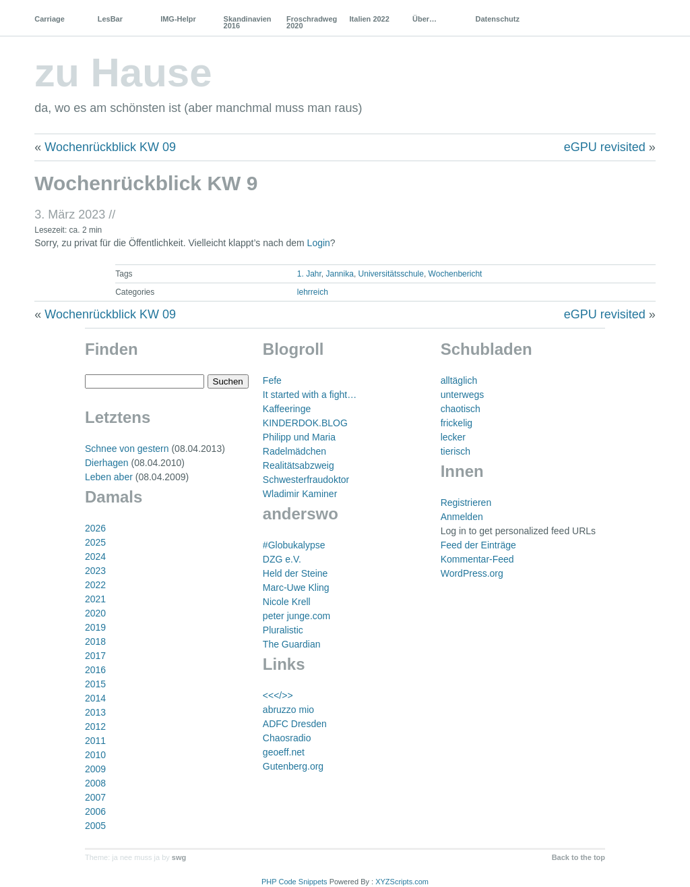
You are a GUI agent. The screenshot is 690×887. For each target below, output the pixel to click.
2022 (95, 584)
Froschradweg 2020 (311, 22)
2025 (95, 542)
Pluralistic (283, 630)
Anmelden (462, 516)
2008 (95, 783)
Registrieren (466, 502)
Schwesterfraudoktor (306, 479)
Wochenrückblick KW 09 (110, 147)
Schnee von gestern (127, 448)
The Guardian (292, 644)
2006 (95, 811)
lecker (453, 437)
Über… (424, 19)
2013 (95, 712)
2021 (95, 599)
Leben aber (109, 476)
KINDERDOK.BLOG (305, 423)
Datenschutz (497, 19)
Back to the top (578, 857)
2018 (95, 641)
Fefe (272, 380)
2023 (95, 570)
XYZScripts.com (402, 882)
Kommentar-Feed (477, 559)
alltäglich (459, 380)
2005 (95, 825)
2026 (95, 528)
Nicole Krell (287, 601)
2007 (95, 797)
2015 (95, 684)
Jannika (340, 274)
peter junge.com (296, 615)
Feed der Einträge (478, 545)
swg (179, 857)
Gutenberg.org (293, 766)
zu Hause (123, 72)
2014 (95, 698)
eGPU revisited (605, 147)
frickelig (456, 423)
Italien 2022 (369, 19)
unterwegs (462, 394)
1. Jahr (309, 274)
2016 (95, 669)
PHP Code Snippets (294, 882)
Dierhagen (107, 462)
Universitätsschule (391, 274)
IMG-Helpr (178, 19)
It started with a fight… (309, 394)
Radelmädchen (294, 451)
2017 (95, 655)
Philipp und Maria (299, 437)
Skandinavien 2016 (248, 22)
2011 (95, 740)
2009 (95, 769)
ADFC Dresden (295, 723)
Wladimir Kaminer (300, 493)
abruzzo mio (288, 709)
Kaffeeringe (287, 408)
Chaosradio (287, 738)
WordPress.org (472, 573)
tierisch (455, 451)
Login (318, 242)
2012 (95, 726)
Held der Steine (295, 573)
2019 (95, 627)
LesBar (110, 19)
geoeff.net (284, 752)
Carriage (49, 19)
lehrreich (312, 292)
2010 (95, 754)
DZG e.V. (282, 559)
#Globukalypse (294, 545)
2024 (95, 556)
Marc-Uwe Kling (296, 587)
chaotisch (460, 408)
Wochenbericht (455, 274)
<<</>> (278, 695)
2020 (95, 613)
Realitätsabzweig (298, 465)
